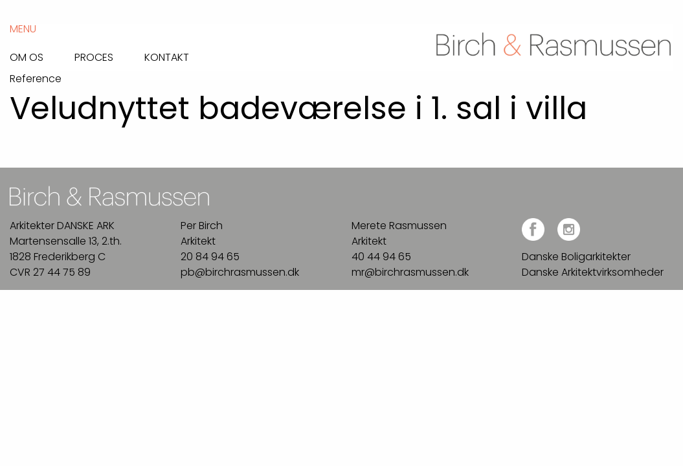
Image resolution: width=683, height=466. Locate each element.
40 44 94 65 (381, 256)
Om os (26, 56)
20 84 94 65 (210, 256)
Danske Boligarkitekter (576, 256)
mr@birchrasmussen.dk (410, 272)
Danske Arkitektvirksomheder (593, 272)
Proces (93, 56)
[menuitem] (42, 54)
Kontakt (166, 56)
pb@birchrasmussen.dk (240, 272)
